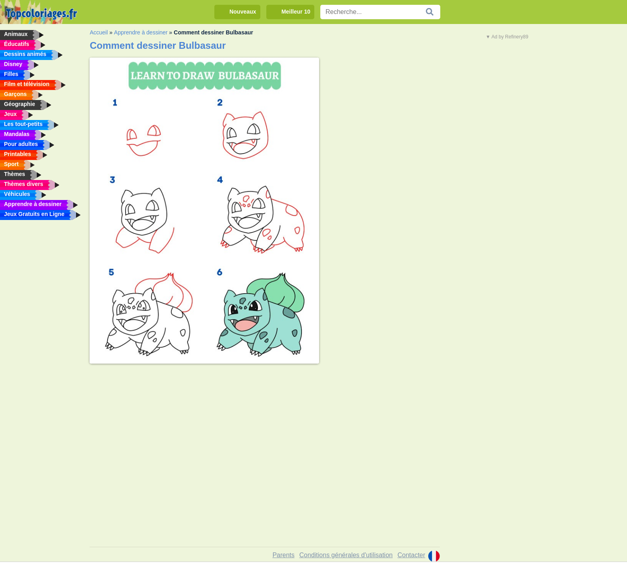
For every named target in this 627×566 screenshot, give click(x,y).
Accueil (99, 32)
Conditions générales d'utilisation (346, 555)
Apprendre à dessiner (141, 32)
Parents (283, 555)
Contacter (411, 555)
